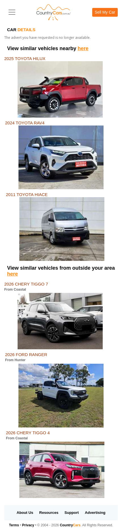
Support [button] (71, 512)
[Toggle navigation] (12, 12)
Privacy (28, 525)
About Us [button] (24, 512)
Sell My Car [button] (105, 12)
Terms (14, 525)
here (83, 48)
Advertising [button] (95, 512)
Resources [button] (48, 512)
